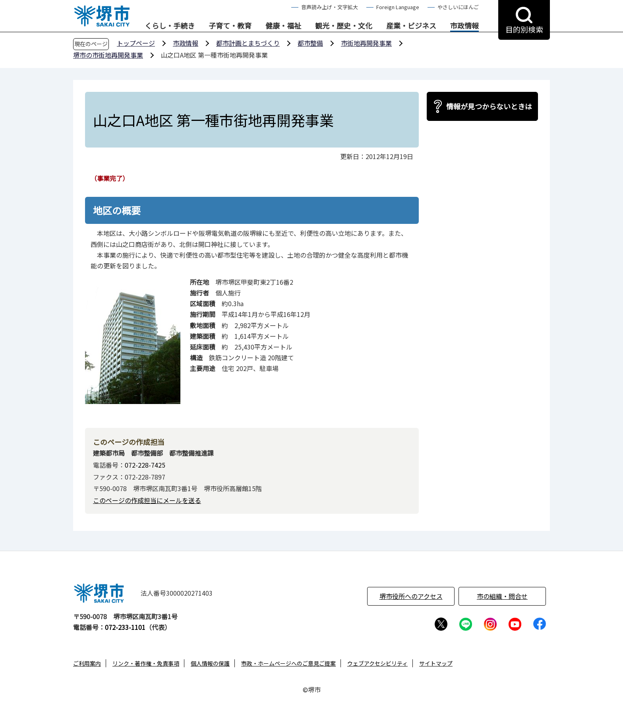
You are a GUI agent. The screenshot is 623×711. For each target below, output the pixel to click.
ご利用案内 (87, 663)
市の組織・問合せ (502, 596)
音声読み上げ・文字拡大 (329, 7)
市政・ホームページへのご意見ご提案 (288, 663)
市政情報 (464, 26)
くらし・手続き (170, 26)
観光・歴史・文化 (343, 26)
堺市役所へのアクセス (411, 596)
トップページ (136, 43)
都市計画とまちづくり (248, 43)
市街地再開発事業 (366, 43)
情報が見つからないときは (489, 106)
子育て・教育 (230, 26)
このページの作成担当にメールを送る (147, 500)
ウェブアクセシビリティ (377, 663)
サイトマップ (436, 663)
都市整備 (310, 43)
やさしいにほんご (458, 7)
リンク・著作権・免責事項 (145, 663)
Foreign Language (397, 7)
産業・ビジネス (411, 26)
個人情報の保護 (210, 663)
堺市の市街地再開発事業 (108, 55)
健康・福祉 (283, 26)
